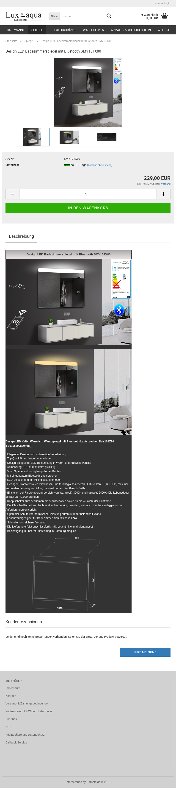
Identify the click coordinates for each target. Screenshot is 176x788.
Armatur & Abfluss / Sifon (131, 30)
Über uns (11, 719)
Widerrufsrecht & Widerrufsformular (29, 711)
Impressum (13, 688)
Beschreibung (21, 236)
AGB (8, 727)
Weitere (164, 30)
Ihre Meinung (145, 652)
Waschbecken (93, 30)
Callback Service (16, 742)
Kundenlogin (162, 3)
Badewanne (16, 30)
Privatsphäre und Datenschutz (25, 734)
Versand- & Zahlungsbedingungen (27, 703)
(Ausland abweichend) (99, 165)
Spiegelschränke (63, 30)
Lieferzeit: (12, 165)
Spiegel (37, 30)
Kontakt (11, 696)
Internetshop (74, 782)
